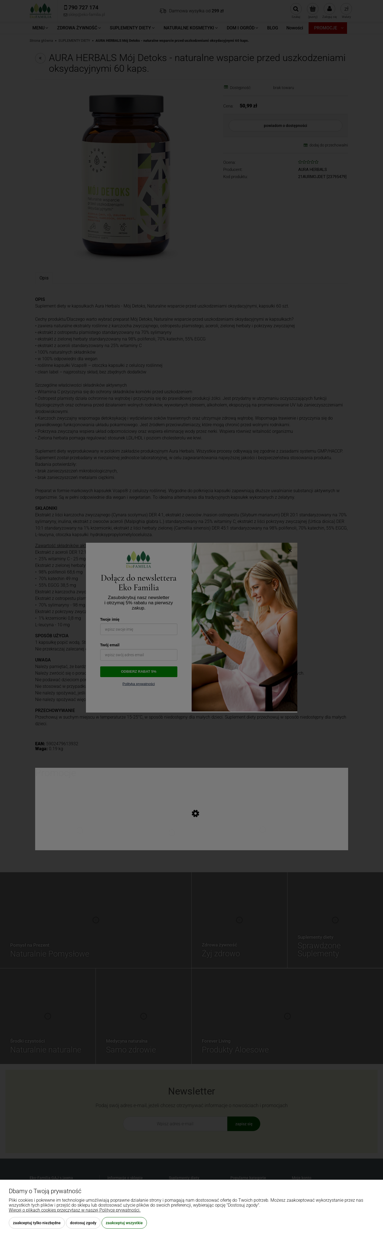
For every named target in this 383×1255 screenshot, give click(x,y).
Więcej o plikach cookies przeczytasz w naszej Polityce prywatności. (75, 1210)
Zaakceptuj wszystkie (124, 1223)
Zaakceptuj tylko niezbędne (37, 1223)
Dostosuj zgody (83, 1223)
